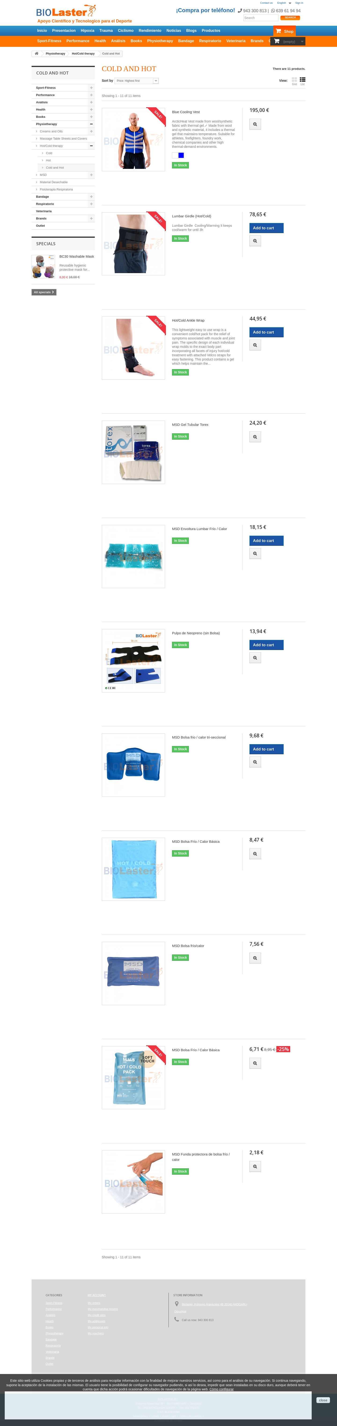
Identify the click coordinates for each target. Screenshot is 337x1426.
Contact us (266, 2)
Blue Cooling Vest (186, 112)
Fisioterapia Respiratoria (56, 189)
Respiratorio (210, 41)
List (302, 81)
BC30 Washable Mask (76, 256)
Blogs (191, 31)
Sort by (107, 80)
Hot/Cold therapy (51, 146)
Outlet (40, 225)
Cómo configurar (221, 1389)
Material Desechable (53, 182)
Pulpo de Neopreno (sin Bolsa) (196, 633)
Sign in (299, 2)
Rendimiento (150, 31)
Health (100, 41)
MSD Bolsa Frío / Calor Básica (196, 841)
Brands (257, 41)
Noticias (174, 31)
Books (136, 41)
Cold (48, 153)
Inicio (42, 31)
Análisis (118, 41)
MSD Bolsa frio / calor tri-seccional (199, 737)
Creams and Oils (50, 131)
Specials (45, 243)
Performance (77, 41)
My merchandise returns (103, 1309)
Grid (294, 81)
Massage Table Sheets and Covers (63, 138)
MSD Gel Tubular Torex (190, 425)
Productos (211, 31)
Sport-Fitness (49, 41)
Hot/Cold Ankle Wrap (188, 320)
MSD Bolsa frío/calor (188, 946)
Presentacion (64, 31)
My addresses (96, 1321)
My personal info (98, 1327)
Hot (48, 160)
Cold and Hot (54, 167)
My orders (94, 1303)
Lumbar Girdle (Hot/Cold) (191, 216)
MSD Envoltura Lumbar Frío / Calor (199, 529)
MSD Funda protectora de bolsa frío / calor (201, 1157)
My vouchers (96, 1333)
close (323, 1400)
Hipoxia (87, 31)
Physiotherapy (160, 41)
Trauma (106, 31)
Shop (288, 31)
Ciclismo (126, 31)
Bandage (186, 41)
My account (97, 1295)
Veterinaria (235, 41)
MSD (43, 175)
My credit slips (97, 1315)
